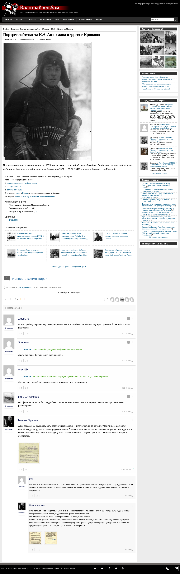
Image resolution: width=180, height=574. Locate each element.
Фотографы (68, 19)
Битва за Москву (65, 29)
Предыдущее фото (60, 267)
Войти (137, 4)
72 (35, 211)
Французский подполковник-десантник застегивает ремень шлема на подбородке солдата (158, 218)
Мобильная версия (68, 568)
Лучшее (32, 19)
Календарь (45, 19)
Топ (57, 19)
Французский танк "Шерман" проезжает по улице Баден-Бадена (161, 139)
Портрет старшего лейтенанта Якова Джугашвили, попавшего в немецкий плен (161, 107)
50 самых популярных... (158, 237)
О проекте (153, 4)
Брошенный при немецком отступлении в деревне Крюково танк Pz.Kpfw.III (30, 252)
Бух (31, 479)
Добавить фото (164, 4)
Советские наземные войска (42, 196)
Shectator (23, 342)
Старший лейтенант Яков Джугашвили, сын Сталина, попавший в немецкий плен (158, 228)
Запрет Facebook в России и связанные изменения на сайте (157, 80)
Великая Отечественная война (25, 29)
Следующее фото (78, 267)
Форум (99, 19)
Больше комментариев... (158, 173)
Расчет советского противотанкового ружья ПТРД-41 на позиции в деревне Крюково (30, 235)
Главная (8, 19)
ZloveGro (23, 318)
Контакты (174, 4)
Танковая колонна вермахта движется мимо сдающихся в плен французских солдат (159, 205)
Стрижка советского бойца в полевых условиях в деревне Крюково (116, 235)
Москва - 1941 (48, 29)
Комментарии (85, 19)
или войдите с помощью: (69, 292)
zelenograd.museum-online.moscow (22, 183)
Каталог (20, 19)
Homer (25, 193)
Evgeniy (30, 39)
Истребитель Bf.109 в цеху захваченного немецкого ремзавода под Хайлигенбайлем (157, 195)
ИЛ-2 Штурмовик (28, 396)
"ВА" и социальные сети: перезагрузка (156, 84)
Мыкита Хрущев (28, 420)
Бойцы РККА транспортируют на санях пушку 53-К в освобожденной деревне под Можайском (159, 233)
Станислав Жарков (18, 568)
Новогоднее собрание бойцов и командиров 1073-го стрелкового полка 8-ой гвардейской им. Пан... (74, 252)
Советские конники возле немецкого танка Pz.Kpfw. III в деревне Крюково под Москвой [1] (74, 235)
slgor (18, 193)
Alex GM (23, 369)
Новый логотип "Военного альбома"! (156, 89)
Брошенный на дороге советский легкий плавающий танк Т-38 (157, 190)
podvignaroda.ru (14, 186)
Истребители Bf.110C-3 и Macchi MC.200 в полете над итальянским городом (163, 164)
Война (6, 29)
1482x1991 (13, 220)
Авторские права (33, 568)
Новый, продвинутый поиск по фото (155, 86)
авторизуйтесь (26, 287)
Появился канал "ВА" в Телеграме (155, 77)
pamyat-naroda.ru (14, 190)
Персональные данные (50, 568)
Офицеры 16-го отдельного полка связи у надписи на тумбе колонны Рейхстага (163, 126)
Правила (144, 4)
